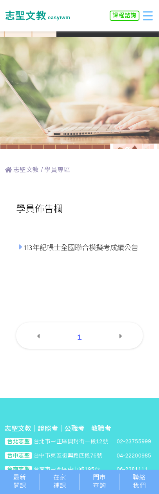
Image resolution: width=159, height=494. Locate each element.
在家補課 (59, 481)
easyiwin (37, 17)
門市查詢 (99, 481)
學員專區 (57, 169)
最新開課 (19, 481)
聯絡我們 (139, 481)
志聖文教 (26, 169)
